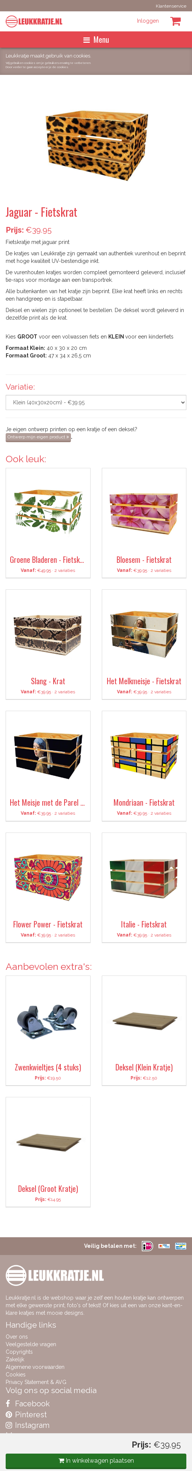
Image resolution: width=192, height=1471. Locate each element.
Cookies (16, 1375)
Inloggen (148, 21)
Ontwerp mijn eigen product (38, 437)
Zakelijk (15, 1359)
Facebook (28, 1403)
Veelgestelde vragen (31, 1344)
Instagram (27, 1425)
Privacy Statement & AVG (36, 1382)
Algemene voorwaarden (35, 1367)
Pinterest (26, 1414)
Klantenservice (171, 6)
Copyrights (19, 1352)
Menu (96, 39)
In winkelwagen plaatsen (96, 1460)
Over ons (17, 1337)
